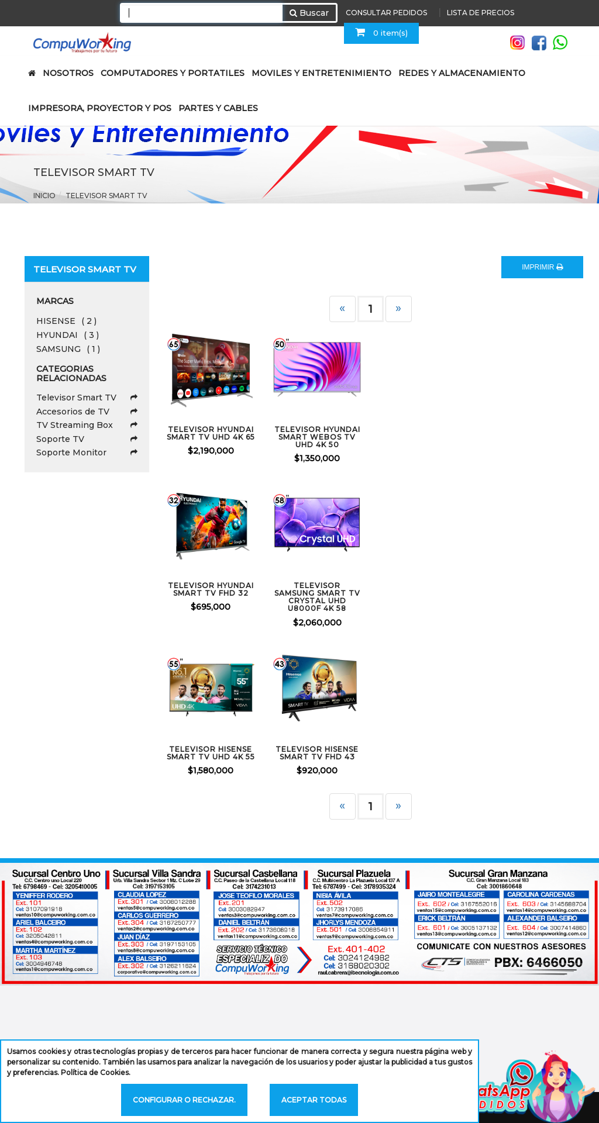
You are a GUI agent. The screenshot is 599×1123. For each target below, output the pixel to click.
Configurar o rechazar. (184, 1100)
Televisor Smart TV (86, 397)
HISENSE (66, 321)
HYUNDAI (67, 335)
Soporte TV (86, 439)
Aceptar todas (313, 1100)
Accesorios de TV (86, 411)
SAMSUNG (68, 349)
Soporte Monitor (86, 452)
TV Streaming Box (86, 425)
